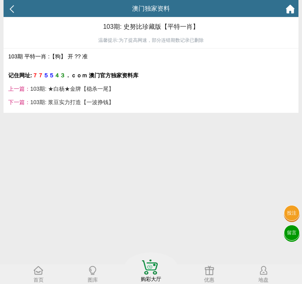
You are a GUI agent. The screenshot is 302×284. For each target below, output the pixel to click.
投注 (291, 213)
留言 (291, 232)
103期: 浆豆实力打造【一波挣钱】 (72, 102)
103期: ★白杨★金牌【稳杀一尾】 (72, 89)
